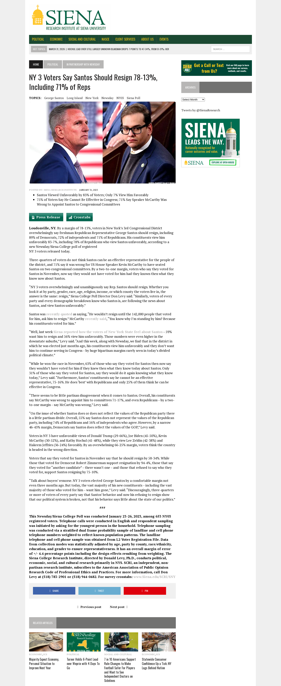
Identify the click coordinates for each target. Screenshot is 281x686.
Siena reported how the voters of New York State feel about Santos (104, 332)
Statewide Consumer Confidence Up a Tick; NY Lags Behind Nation (156, 654)
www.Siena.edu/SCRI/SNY (138, 567)
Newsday (104, 98)
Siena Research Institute (56, 189)
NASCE (102, 39)
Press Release (45, 217)
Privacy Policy (248, 682)
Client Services (122, 39)
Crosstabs (78, 217)
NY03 (116, 98)
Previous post (88, 597)
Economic (52, 39)
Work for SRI (229, 682)
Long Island (71, 98)
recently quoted (55, 314)
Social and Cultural (78, 39)
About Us (144, 39)
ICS (41, 645)
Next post (117, 597)
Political (34, 39)
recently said (86, 318)
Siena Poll (130, 98)
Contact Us (190, 682)
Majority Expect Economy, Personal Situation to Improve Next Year (40, 654)
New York (88, 98)
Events (160, 39)
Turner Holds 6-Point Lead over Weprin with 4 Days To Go (80, 654)
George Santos (50, 98)
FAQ (216, 682)
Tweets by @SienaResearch (202, 110)
